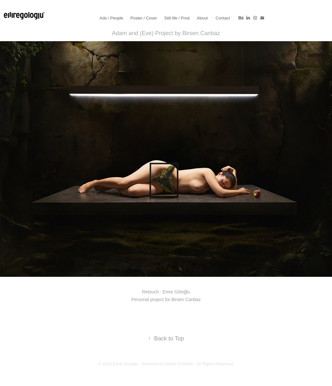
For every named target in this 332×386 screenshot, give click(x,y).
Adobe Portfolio (179, 363)
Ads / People (111, 18)
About (202, 18)
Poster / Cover (143, 18)
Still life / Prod (177, 18)
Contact (222, 18)
